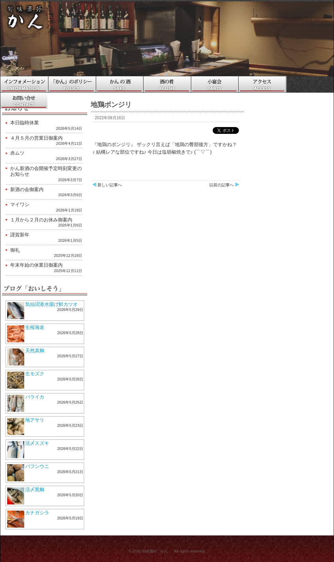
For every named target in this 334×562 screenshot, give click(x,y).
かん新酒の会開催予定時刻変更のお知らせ (46, 171)
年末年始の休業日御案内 (36, 265)
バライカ (34, 397)
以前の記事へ (221, 185)
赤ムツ (17, 153)
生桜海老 (34, 327)
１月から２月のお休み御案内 (41, 219)
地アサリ (34, 420)
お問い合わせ (24, 100)
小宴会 (215, 84)
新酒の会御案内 (27, 189)
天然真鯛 (34, 350)
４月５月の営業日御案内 (36, 138)
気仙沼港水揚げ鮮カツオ (51, 304)
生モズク (34, 373)
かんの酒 (119, 84)
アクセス (263, 84)
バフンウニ (37, 466)
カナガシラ (37, 512)
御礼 (15, 250)
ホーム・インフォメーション (24, 84)
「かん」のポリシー (72, 84)
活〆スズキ (37, 443)
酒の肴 (167, 84)
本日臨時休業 (24, 122)
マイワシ (19, 204)
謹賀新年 (19, 234)
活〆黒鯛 (34, 489)
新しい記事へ (109, 185)
